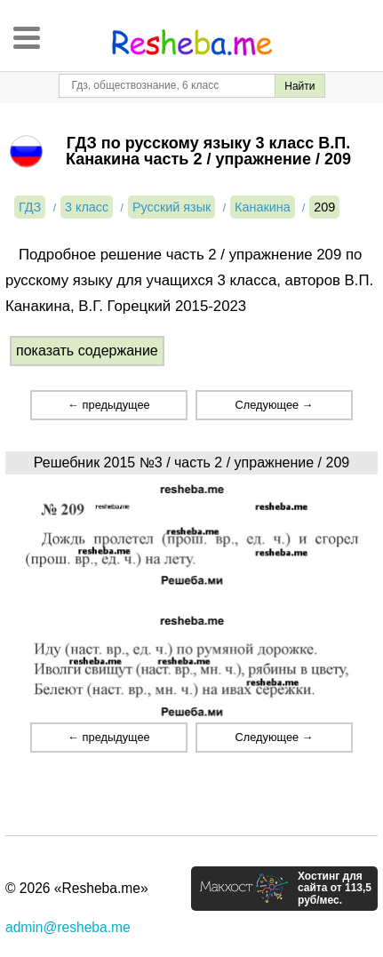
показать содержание (87, 350)
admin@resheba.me (68, 927)
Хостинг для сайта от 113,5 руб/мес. (334, 888)
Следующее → (274, 404)
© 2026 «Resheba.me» (76, 888)
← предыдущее (108, 404)
